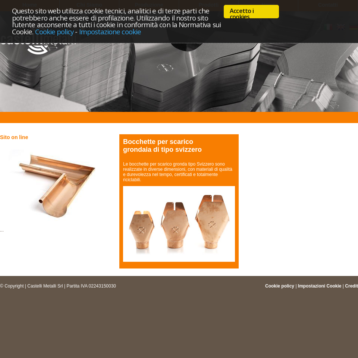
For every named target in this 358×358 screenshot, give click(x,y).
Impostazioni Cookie (320, 286)
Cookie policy (54, 31)
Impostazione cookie (110, 31)
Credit (351, 286)
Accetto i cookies (242, 12)
